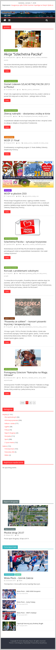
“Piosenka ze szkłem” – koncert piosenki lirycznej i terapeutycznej (25, 323)
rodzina (38, 57)
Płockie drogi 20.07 (14, 532)
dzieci (25, 378)
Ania (19, 57)
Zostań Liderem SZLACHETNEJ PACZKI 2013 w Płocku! (27, 85)
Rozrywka (8, 190)
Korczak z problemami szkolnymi (21, 270)
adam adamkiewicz (26, 327)
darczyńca (27, 57)
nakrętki (40, 116)
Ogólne (7, 427)
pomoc (33, 57)
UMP (17, 535)
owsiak (25, 143)
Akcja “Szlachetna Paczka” (23, 54)
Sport (6, 439)
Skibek (19, 196)
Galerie (4, 446)
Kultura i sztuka (9, 318)
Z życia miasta (9, 137)
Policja (7, 430)
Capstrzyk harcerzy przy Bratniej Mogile (30, 623)
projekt (6, 276)
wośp (46, 143)
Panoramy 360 (9, 452)
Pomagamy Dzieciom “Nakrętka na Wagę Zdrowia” (25, 373)
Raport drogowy (10, 433)
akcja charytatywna (26, 116)
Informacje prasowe (11, 50)
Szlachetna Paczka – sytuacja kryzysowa (25, 241)
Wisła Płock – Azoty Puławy (26, 602)
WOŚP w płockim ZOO (15, 193)
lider (25, 89)
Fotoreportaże (9, 449)
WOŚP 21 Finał (11, 140)
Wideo (7, 455)
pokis (40, 327)
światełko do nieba (38, 143)
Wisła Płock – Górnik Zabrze (18, 578)
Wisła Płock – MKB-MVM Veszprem (28, 591)
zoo (37, 196)
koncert (35, 327)
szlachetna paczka (40, 244)
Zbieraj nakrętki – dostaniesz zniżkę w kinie (27, 113)
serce (40, 378)
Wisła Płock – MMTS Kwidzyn (26, 613)
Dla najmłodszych (10, 417)
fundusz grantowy (26, 273)
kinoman (34, 116)
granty (34, 273)
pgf (26, 196)
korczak (39, 273)
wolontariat (36, 89)
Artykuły (5, 414)
